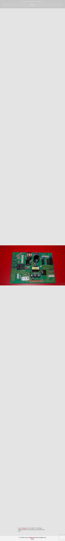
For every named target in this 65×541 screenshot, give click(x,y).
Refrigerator (31, 537)
